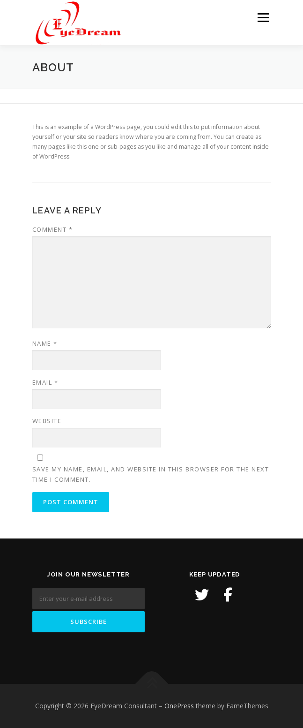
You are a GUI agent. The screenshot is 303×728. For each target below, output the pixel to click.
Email (45, 382)
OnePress (179, 705)
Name (45, 343)
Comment (52, 229)
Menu (262, 18)
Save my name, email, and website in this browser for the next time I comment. (150, 474)
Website (47, 421)
